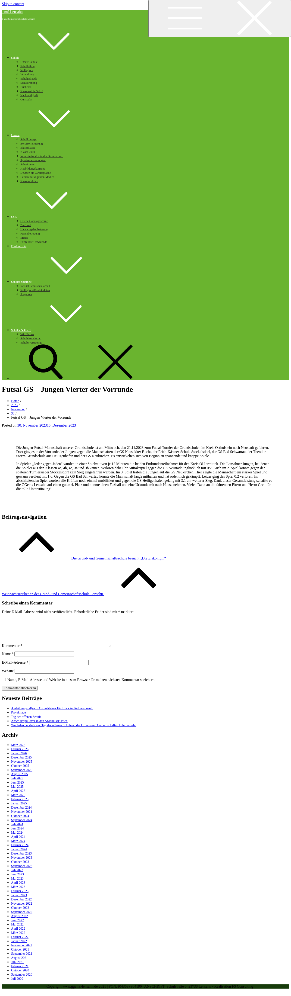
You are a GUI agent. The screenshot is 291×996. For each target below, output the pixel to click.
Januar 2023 (19, 901)
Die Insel (25, 225)
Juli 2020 (17, 984)
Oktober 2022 (20, 913)
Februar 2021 (19, 972)
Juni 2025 (17, 788)
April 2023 (18, 888)
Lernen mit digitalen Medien (37, 177)
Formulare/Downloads (33, 242)
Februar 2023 (19, 896)
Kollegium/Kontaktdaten (35, 290)
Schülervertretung (31, 342)
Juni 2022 (17, 926)
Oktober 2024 (20, 821)
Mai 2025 (17, 792)
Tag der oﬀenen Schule (26, 722)
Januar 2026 (19, 759)
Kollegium (26, 70)
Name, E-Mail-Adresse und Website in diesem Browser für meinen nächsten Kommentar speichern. (81, 685)
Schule (50, 57)
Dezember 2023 (21, 859)
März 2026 (18, 750)
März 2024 (18, 846)
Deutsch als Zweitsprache (35, 172)
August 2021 (19, 963)
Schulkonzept (28, 139)
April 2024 (18, 842)
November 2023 (21, 863)
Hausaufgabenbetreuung (34, 229)
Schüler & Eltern (56, 330)
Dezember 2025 (21, 763)
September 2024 (21, 825)
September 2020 (21, 980)
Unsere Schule (29, 62)
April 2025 (18, 796)
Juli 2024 (17, 830)
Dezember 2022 (21, 905)
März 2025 (18, 800)
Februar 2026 (19, 754)
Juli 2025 (17, 784)
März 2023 (18, 892)
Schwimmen (27, 164)
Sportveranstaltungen (33, 160)
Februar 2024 (19, 850)
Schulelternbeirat (30, 338)
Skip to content (13, 4)
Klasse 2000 (27, 152)
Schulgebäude (28, 78)
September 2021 (21, 959)
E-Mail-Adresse (15, 668)
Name (7, 659)
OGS (49, 216)
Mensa (24, 237)
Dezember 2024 (21, 813)
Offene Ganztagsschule (34, 221)
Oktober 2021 (20, 955)
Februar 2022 (19, 942)
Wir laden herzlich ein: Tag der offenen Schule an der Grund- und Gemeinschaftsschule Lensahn (73, 731)
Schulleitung (27, 66)
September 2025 (21, 775)
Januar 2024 (19, 855)
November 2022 (21, 909)
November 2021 (21, 951)
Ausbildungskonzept (32, 168)
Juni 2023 (17, 880)
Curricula (25, 99)
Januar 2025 (19, 809)
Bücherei (25, 87)
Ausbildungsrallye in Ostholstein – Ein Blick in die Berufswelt (52, 714)
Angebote (26, 294)
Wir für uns (27, 334)
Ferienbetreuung (30, 233)
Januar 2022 (19, 946)
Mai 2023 (17, 884)
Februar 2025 (19, 804)
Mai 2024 (17, 838)
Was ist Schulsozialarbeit (35, 286)
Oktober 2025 (20, 771)
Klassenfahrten (29, 181)
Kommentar (12, 651)
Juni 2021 (17, 967)
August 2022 (19, 921)
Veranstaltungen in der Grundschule (41, 156)
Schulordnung (28, 82)
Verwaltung (27, 74)
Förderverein (18, 246)
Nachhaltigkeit (29, 95)
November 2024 (21, 817)
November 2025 (21, 767)
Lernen (50, 135)
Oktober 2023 (20, 867)
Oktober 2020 (20, 976)
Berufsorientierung (31, 143)
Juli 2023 (17, 875)
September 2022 (21, 917)
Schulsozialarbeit (56, 281)
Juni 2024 (17, 834)
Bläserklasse (27, 147)
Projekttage (18, 718)
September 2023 (21, 871)
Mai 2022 (17, 930)
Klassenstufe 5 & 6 (31, 91)
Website (8, 676)
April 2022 (18, 934)
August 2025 (19, 779)
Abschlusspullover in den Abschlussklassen (39, 726)
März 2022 (18, 938)
